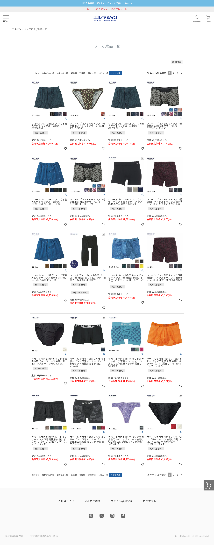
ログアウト (149, 501)
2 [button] (173, 73)
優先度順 (92, 73)
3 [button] (177, 73)
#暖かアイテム (80, 292)
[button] (181, 73)
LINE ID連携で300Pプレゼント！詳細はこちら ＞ (107, 3)
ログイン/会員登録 (121, 501)
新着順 (74, 73)
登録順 (82, 73)
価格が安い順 (48, 73)
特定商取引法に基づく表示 (44, 536)
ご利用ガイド (66, 501)
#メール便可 (40, 132)
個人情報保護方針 (14, 536)
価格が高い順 (62, 73)
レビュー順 (103, 73)
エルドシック (19, 29)
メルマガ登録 (92, 501)
